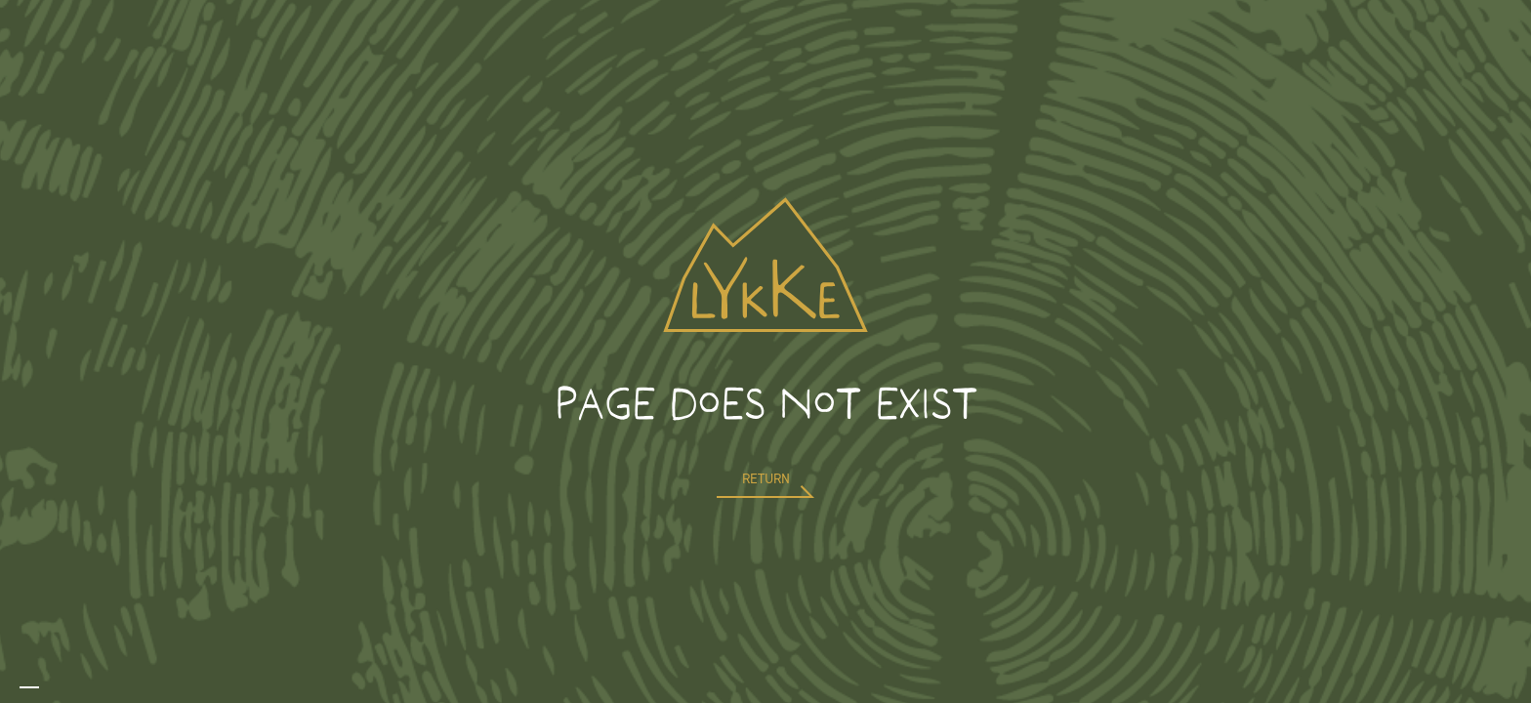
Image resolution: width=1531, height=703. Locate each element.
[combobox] (29, 687)
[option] (49, 687)
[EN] (29, 687)
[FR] (49, 687)
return (766, 479)
